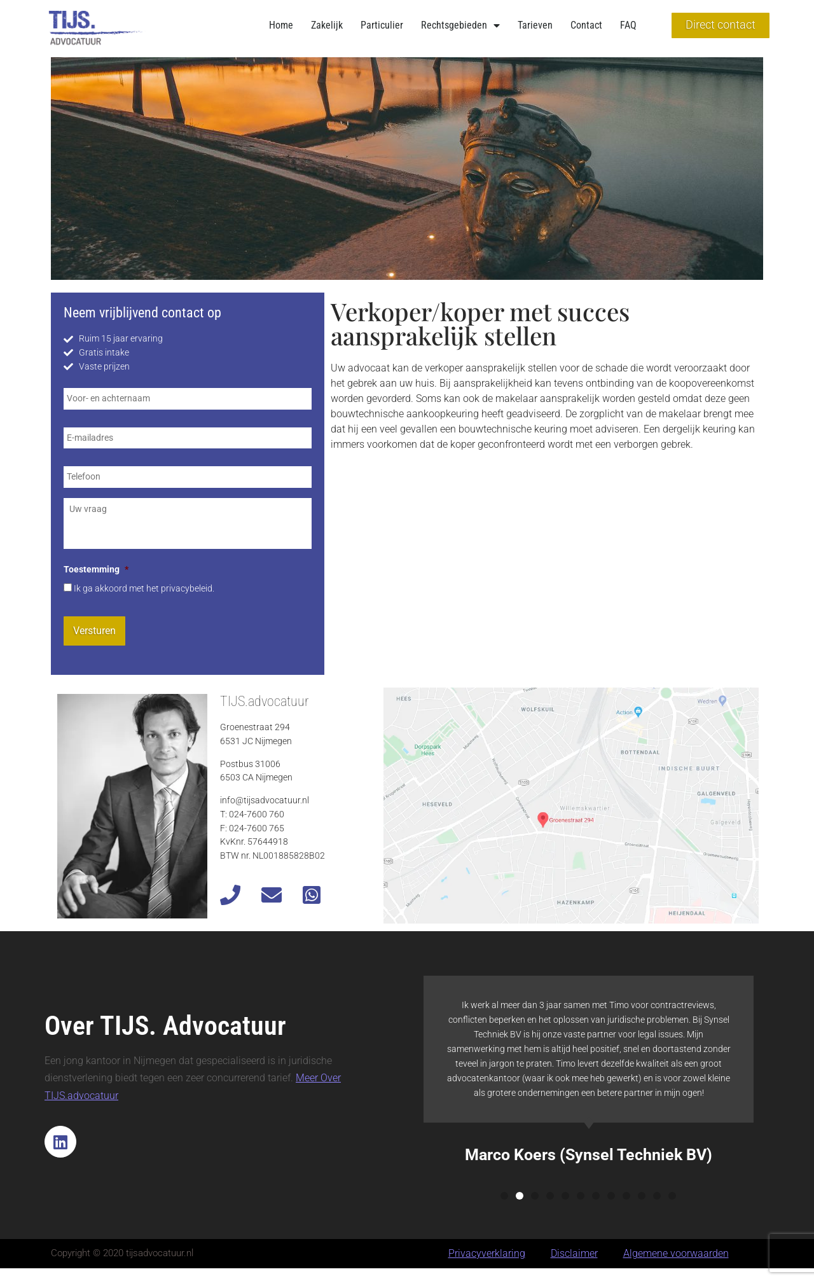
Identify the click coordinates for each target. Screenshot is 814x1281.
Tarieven (535, 25)
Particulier (382, 25)
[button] (504, 1196)
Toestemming (96, 569)
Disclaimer (574, 1253)
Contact (586, 25)
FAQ (628, 25)
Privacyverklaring (486, 1253)
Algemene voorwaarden (676, 1253)
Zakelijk (327, 25)
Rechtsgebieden (460, 25)
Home (281, 25)
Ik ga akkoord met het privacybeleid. (144, 589)
